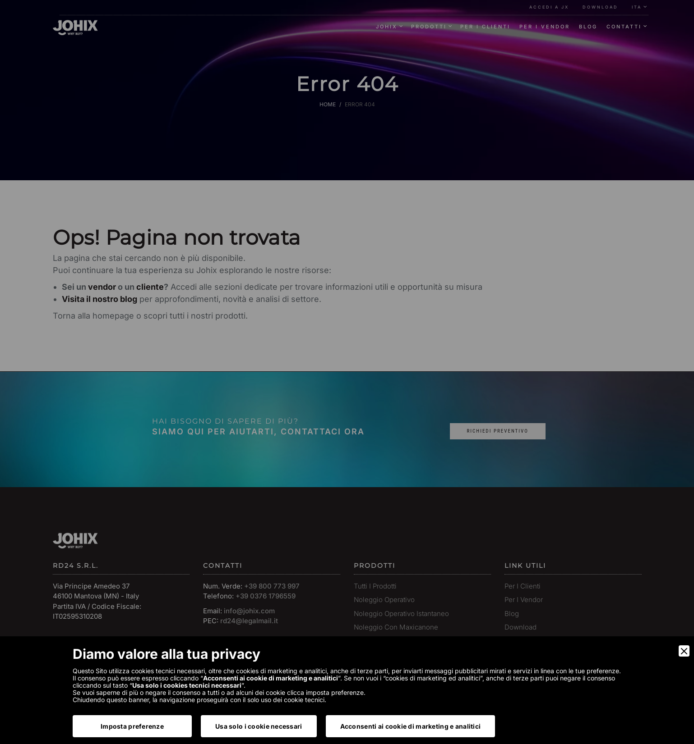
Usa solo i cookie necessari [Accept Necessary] (258, 726)
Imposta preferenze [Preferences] (132, 726)
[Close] (684, 651)
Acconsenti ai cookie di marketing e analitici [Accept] (410, 726)
